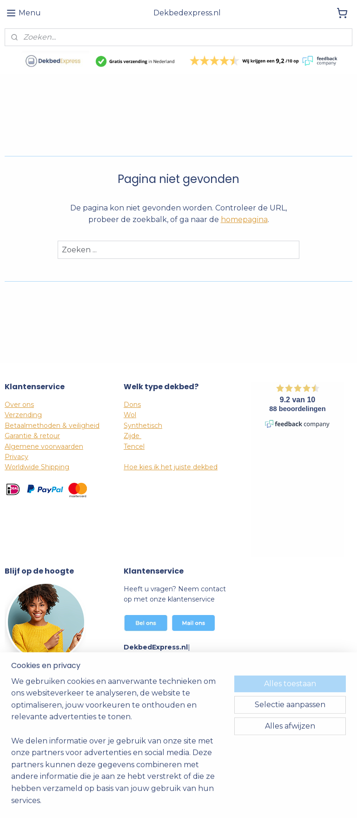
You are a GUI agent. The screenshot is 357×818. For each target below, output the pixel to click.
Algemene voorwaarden (44, 446)
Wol (130, 415)
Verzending (23, 415)
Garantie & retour (32, 436)
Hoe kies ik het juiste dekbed (171, 467)
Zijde (132, 436)
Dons (132, 404)
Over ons (19, 404)
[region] (117, 747)
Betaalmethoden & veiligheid (52, 425)
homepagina (244, 219)
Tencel (134, 446)
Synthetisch (143, 425)
